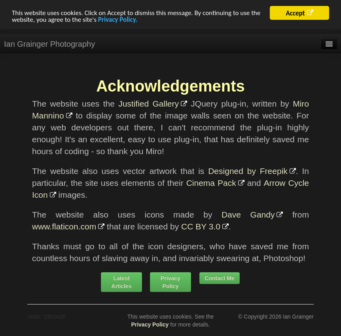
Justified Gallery (148, 103)
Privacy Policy (170, 282)
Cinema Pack (211, 182)
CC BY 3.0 (200, 226)
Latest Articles (121, 282)
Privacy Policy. (117, 19)
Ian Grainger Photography (49, 44)
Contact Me (219, 278)
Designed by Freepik (248, 171)
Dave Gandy (248, 214)
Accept (295, 13)
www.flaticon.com (64, 226)
